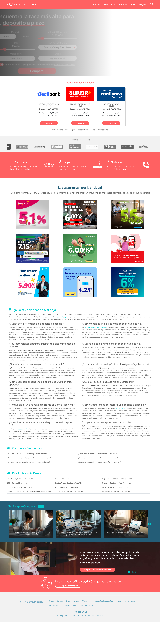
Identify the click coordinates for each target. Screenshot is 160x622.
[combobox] (61, 47)
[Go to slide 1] (129, 572)
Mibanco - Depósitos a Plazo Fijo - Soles (116, 483)
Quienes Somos (56, 601)
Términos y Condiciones (67, 61)
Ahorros (96, 4)
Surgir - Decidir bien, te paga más (66, 487)
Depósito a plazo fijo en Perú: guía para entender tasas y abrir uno (31, 534)
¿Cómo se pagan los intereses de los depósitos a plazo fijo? (99, 462)
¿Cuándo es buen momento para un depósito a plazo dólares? (29, 458)
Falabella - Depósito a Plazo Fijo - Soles (116, 491)
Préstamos (109, 4)
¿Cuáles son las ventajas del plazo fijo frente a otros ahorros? (28, 462)
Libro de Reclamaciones (127, 601)
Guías (76, 601)
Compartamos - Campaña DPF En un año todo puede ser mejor (30, 491)
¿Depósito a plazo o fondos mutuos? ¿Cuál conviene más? (27, 454)
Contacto (86, 601)
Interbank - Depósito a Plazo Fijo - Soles (69, 491)
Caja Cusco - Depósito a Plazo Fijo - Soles (117, 479)
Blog (68, 601)
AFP (133, 4)
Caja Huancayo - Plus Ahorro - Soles (20, 479)
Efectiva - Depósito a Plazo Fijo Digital (20, 487)
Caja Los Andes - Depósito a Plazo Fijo (68, 483)
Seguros (143, 4)
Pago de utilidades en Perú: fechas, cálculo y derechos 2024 (126, 534)
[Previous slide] (10, 524)
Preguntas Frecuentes (103, 601)
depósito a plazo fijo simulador (95, 327)
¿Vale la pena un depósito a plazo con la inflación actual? (98, 454)
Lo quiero (48, 123)
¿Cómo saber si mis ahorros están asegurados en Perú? (98, 458)
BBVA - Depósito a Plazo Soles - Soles (115, 487)
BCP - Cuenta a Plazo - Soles (17, 483)
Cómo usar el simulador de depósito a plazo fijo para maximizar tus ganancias (78, 534)
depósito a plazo (63, 317)
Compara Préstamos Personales (97, 569)
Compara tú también (68, 585)
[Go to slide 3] (134, 572)
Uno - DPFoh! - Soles (62, 479)
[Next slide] (149, 524)
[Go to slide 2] (132, 572)
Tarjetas (123, 4)
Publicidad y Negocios (83, 605)
